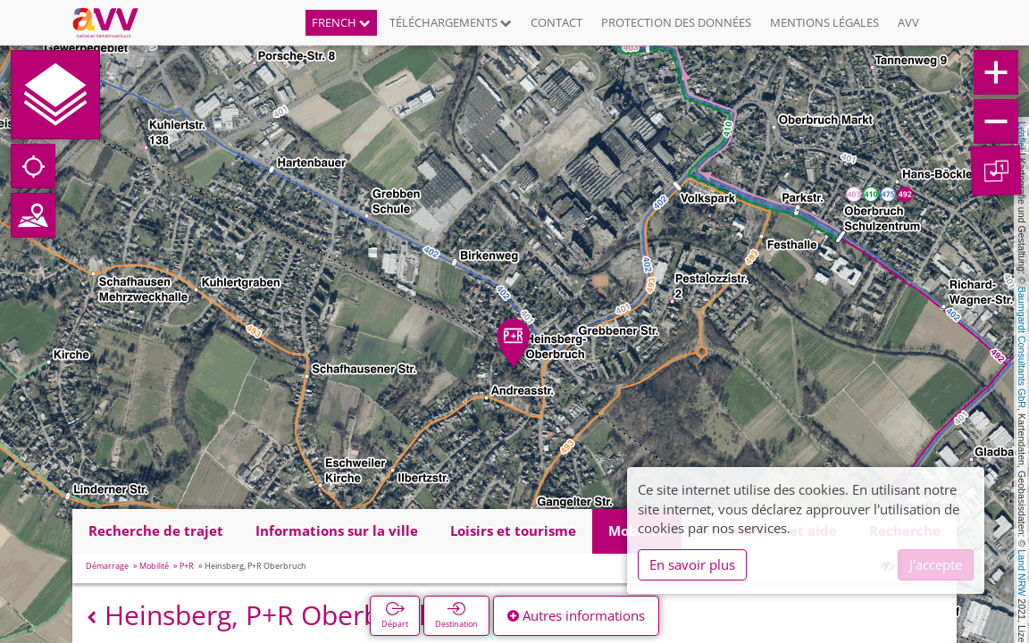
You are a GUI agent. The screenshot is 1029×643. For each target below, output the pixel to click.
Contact (556, 22)
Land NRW (1021, 572)
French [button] (341, 22)
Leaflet (1021, 135)
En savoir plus (692, 564)
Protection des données (676, 22)
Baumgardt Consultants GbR (1021, 347)
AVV (908, 22)
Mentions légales (824, 22)
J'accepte (935, 564)
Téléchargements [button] (450, 22)
